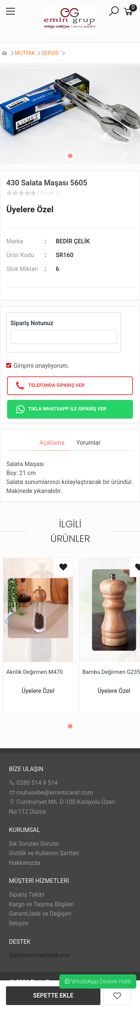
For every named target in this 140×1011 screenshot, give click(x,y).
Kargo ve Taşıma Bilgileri (41, 904)
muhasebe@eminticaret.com (51, 792)
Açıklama (52, 442)
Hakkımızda (24, 862)
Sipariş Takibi (26, 894)
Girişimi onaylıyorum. (41, 365)
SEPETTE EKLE (53, 995)
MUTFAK (25, 53)
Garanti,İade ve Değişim (40, 913)
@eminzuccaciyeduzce (39, 955)
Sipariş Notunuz (31, 323)
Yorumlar (89, 442)
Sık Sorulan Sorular (34, 843)
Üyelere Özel (29, 209)
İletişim (18, 923)
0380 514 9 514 (33, 782)
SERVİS (50, 53)
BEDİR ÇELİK (73, 241)
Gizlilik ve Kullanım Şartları (44, 853)
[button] (70, 156)
